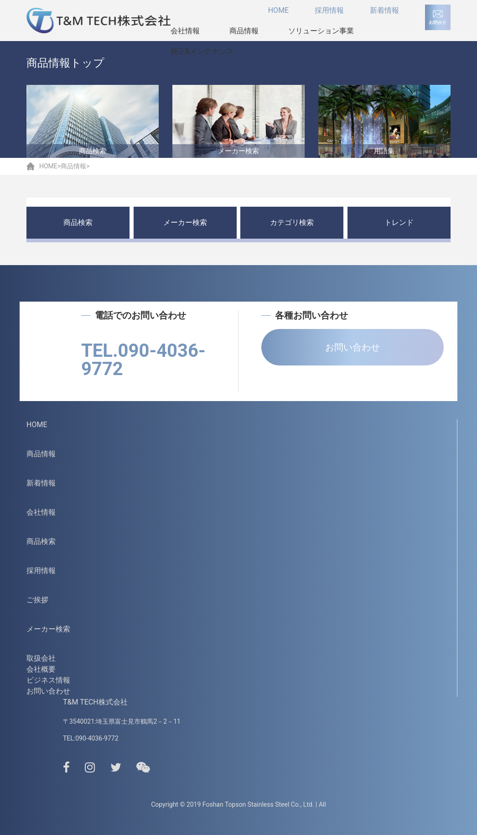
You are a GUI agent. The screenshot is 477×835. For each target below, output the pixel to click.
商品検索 (78, 222)
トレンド (399, 222)
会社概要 (41, 669)
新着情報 (384, 10)
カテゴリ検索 (292, 222)
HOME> (50, 166)
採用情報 (329, 10)
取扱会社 (41, 658)
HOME (278, 10)
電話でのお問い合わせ (133, 315)
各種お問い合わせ (304, 315)
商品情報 (244, 30)
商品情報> (75, 166)
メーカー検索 (185, 222)
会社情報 (185, 30)
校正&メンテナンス (202, 51)
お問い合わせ (352, 347)
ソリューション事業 (321, 30)
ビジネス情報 (48, 680)
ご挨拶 (37, 599)
